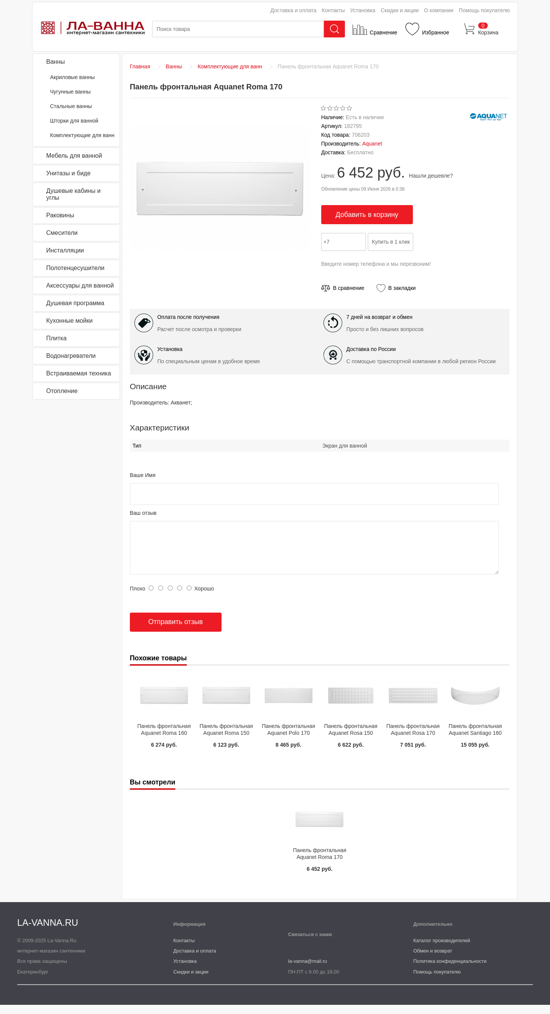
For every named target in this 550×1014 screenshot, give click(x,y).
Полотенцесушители (75, 268)
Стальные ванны (71, 106)
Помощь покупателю (484, 10)
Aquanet (372, 144)
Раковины (60, 215)
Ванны (55, 61)
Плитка (56, 338)
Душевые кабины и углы (73, 194)
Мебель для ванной (74, 155)
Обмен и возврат (432, 960)
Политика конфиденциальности (450, 970)
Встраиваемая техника (78, 373)
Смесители (62, 233)
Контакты (333, 10)
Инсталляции (65, 250)
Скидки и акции (400, 10)
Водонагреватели (70, 356)
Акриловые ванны (72, 77)
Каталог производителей (441, 950)
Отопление (62, 391)
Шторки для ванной (74, 121)
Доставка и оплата (293, 10)
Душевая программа (75, 303)
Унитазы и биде (68, 173)
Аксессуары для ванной (80, 285)
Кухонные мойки (69, 320)
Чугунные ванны (70, 92)
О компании (438, 10)
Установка (362, 10)
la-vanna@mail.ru (307, 970)
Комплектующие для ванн (82, 135)
